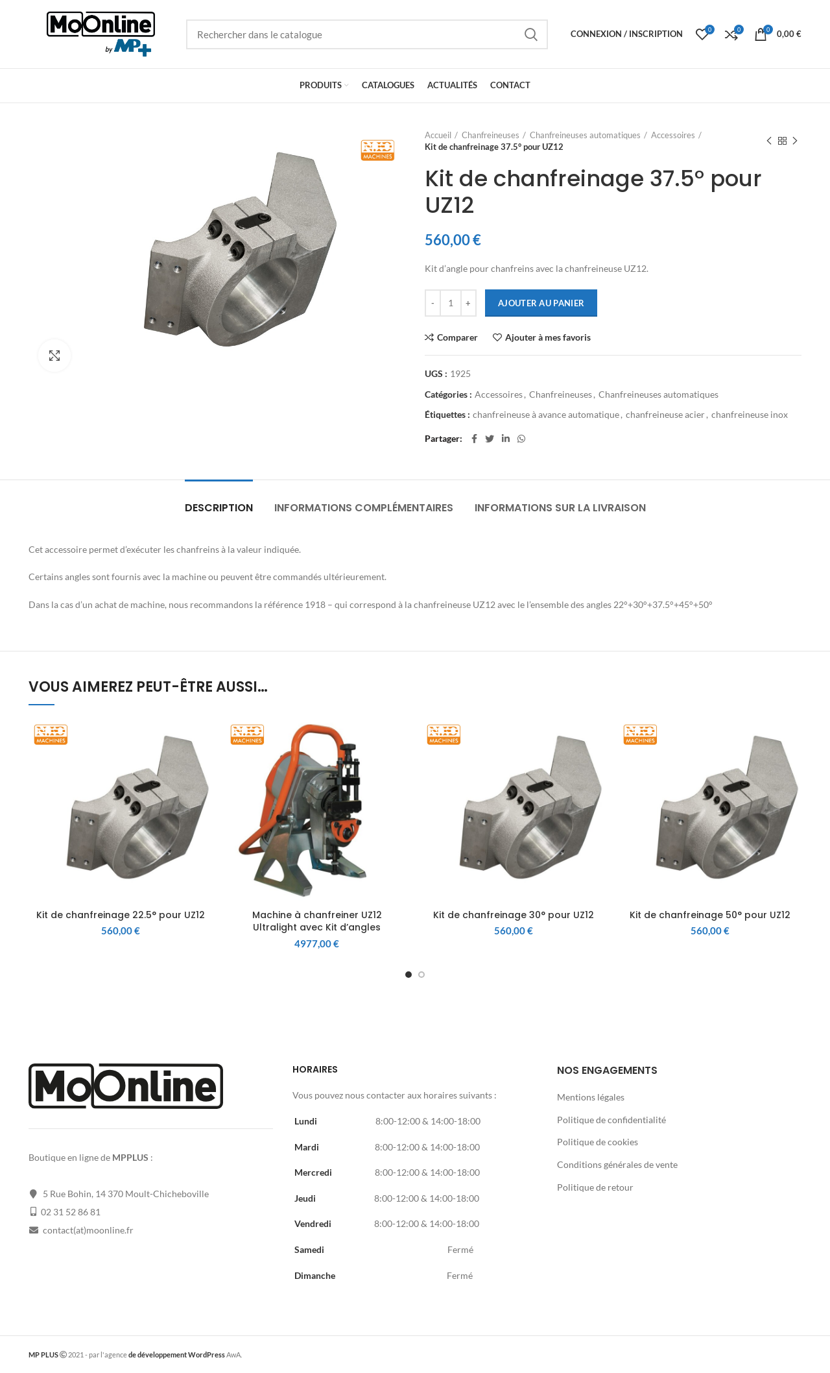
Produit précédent (769, 141)
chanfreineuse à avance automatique (546, 414)
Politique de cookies (597, 1141)
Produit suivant (795, 141)
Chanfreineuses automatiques (585, 135)
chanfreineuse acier (665, 414)
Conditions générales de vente (617, 1164)
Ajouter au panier (541, 303)
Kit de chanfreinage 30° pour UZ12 (513, 914)
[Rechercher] (367, 34)
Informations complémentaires (363, 507)
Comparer (457, 337)
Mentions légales (590, 1096)
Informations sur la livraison (560, 507)
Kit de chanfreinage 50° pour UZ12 (710, 914)
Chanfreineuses (490, 135)
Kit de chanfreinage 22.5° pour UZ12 (120, 914)
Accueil (438, 135)
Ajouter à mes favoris (548, 337)
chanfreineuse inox (749, 414)
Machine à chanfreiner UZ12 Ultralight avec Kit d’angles (317, 921)
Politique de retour (595, 1187)
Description (219, 507)
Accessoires (673, 135)
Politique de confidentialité (611, 1119)
